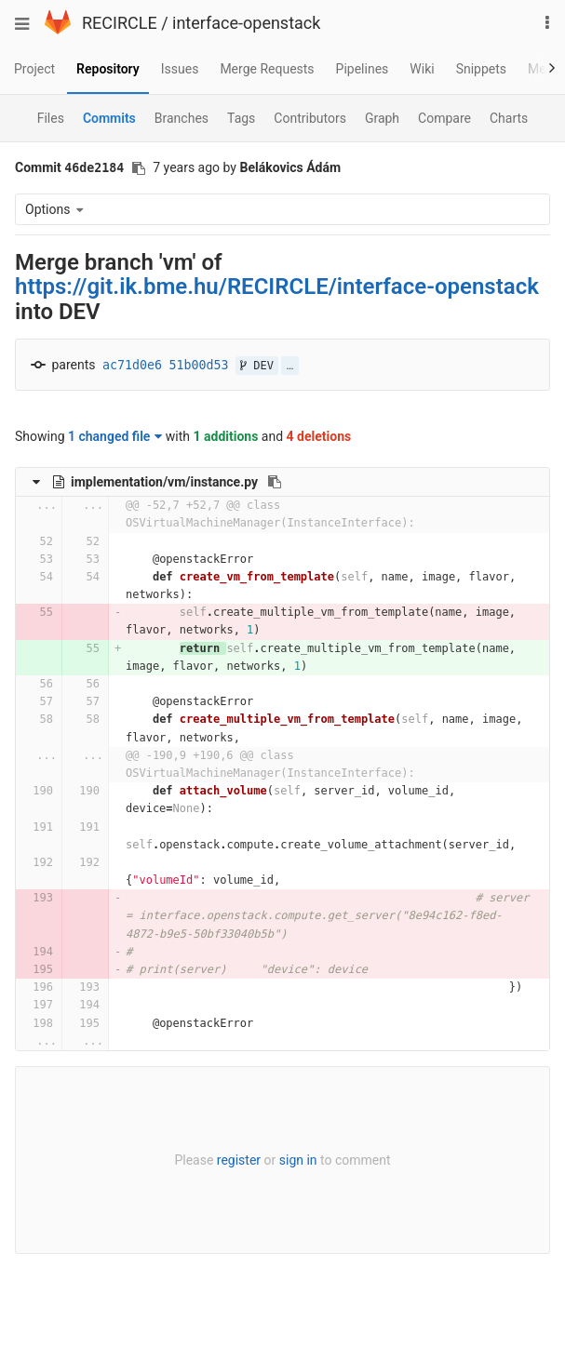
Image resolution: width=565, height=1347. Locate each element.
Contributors (310, 118)
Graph (382, 118)
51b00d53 (199, 365)
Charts (509, 118)
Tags (241, 118)
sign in (298, 1160)
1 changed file (115, 436)
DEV (257, 365)
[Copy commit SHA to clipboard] (139, 168)
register (239, 1160)
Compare (444, 118)
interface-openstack (246, 23)
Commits (109, 118)
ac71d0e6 (132, 365)
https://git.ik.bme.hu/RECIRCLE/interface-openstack (277, 286)
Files (50, 118)
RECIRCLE (119, 23)
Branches (182, 118)
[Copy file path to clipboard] (274, 482)
